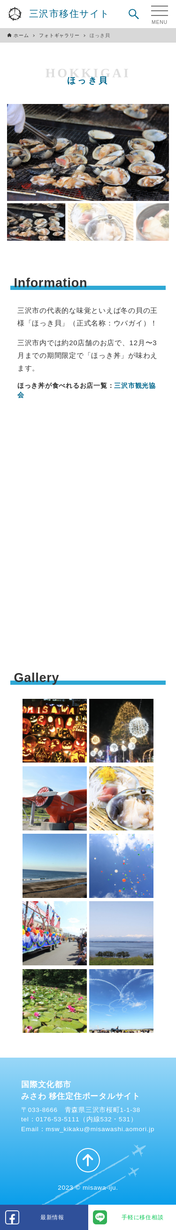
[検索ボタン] (133, 14)
